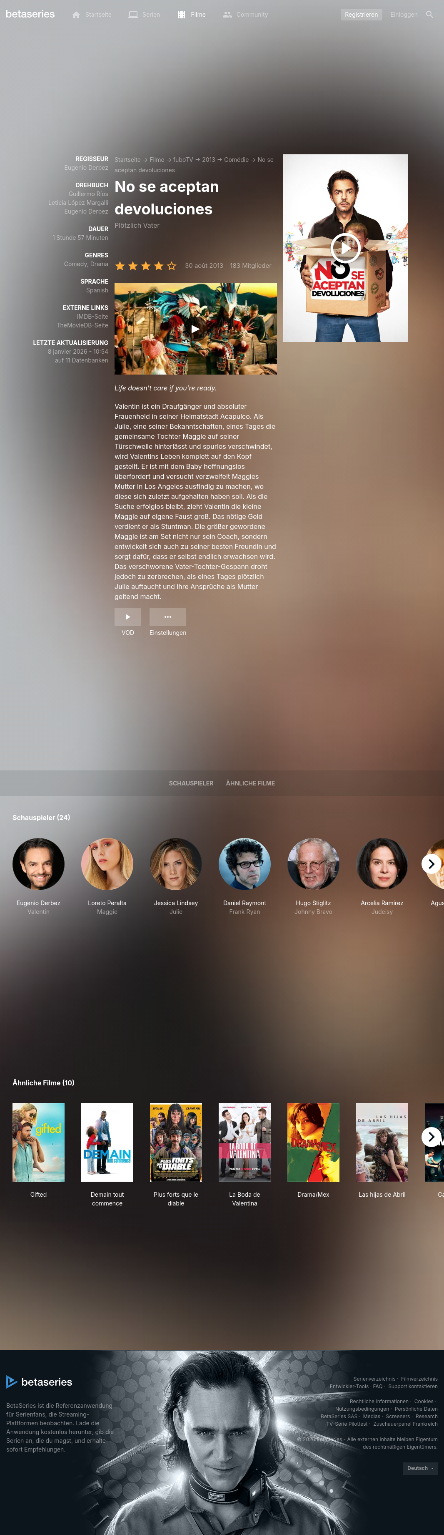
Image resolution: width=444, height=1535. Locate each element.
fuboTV (183, 159)
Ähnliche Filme (250, 783)
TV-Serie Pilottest (346, 1424)
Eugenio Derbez (86, 167)
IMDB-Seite (92, 316)
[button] (38, 881)
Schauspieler (191, 783)
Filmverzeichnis (419, 1379)
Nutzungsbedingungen (362, 1409)
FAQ (378, 1386)
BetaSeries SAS (339, 1416)
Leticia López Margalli (78, 202)
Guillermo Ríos (88, 193)
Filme (157, 159)
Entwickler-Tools (349, 1386)
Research (427, 1416)
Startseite (128, 159)
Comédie (236, 159)
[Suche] (430, 14)
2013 (208, 159)
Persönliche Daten (416, 1409)
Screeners (398, 1416)
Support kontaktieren (413, 1386)
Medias (371, 1416)
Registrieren (361, 14)
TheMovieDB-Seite (82, 325)
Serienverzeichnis (375, 1379)
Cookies (424, 1401)
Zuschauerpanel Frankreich (405, 1424)
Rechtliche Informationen (379, 1401)
